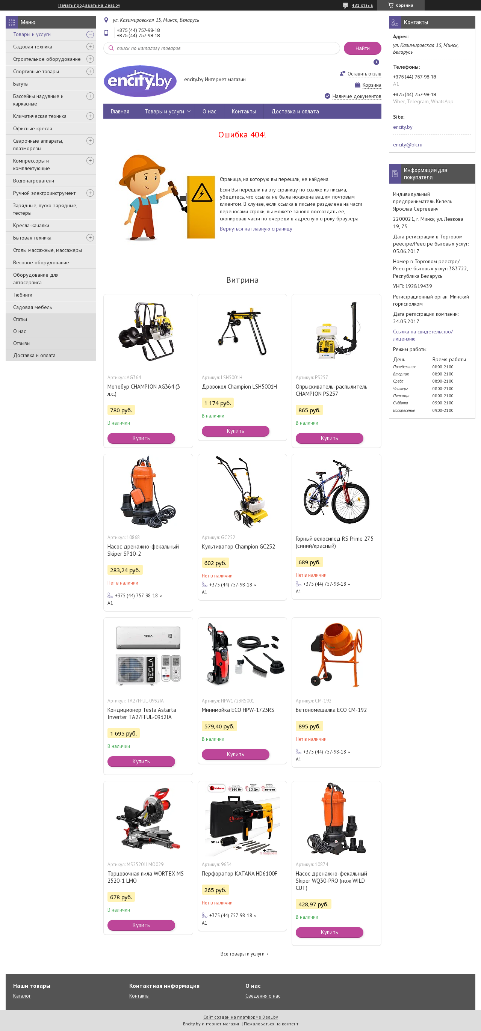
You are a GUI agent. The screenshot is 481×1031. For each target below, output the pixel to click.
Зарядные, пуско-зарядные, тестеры (45, 209)
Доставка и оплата (34, 355)
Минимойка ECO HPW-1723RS (238, 709)
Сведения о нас (262, 996)
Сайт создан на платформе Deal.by (240, 1017)
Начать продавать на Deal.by (89, 5)
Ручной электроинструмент (44, 193)
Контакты (244, 111)
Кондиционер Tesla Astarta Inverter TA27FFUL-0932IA (141, 713)
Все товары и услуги (243, 953)
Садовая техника (32, 46)
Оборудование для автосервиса (36, 278)
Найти (362, 48)
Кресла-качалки (31, 225)
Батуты (21, 83)
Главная (120, 111)
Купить (141, 438)
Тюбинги (22, 294)
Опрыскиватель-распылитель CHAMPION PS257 (332, 390)
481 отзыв (362, 5)
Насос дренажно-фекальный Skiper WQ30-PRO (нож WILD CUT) (331, 880)
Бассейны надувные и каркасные (38, 100)
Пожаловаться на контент (271, 1023)
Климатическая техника (40, 116)
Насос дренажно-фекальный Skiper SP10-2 (143, 550)
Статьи (20, 319)
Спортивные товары (36, 71)
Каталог (22, 996)
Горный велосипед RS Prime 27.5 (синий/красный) (335, 542)
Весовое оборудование (41, 262)
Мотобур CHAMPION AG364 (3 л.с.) (143, 390)
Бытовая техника (32, 237)
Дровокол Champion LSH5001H (239, 386)
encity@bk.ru (407, 144)
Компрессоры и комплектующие (31, 164)
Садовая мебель (32, 307)
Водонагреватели (33, 180)
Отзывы (21, 343)
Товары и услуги (32, 34)
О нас (19, 331)
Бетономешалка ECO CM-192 (331, 709)
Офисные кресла (32, 128)
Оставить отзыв (364, 74)
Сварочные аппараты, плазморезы (38, 144)
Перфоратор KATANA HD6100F (239, 873)
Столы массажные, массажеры (47, 250)
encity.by (403, 127)
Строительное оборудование (47, 59)
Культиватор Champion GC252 (238, 546)
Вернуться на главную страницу (256, 228)
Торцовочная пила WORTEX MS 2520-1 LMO (145, 877)
